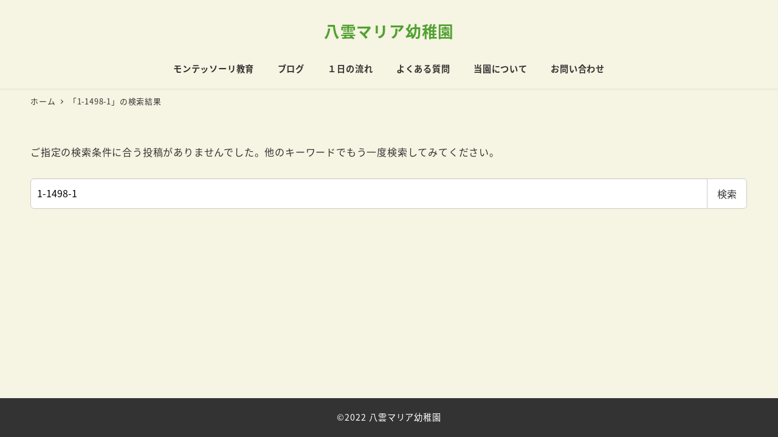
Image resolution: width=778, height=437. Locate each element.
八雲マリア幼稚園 (389, 30)
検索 (727, 193)
